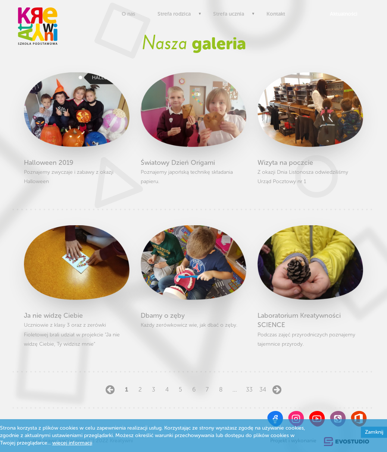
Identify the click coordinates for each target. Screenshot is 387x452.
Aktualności (342, 14)
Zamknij (374, 432)
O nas (128, 14)
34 (261, 389)
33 (248, 389)
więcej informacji (72, 443)
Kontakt (275, 14)
